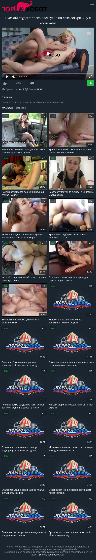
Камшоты (20, 108)
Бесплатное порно (49, 554)
